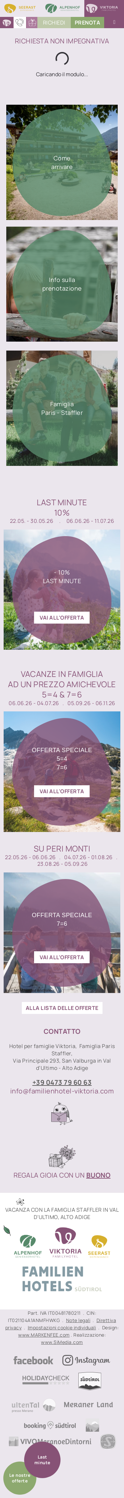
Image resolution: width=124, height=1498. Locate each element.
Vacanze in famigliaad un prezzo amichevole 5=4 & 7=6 (62, 684)
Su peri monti (62, 848)
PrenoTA (88, 22)
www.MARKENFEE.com (44, 1335)
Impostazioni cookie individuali (62, 1327)
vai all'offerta (62, 617)
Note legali (78, 1320)
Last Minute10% (62, 507)
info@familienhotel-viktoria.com (62, 1090)
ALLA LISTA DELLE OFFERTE (62, 1008)
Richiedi (54, 22)
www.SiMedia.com (62, 1342)
